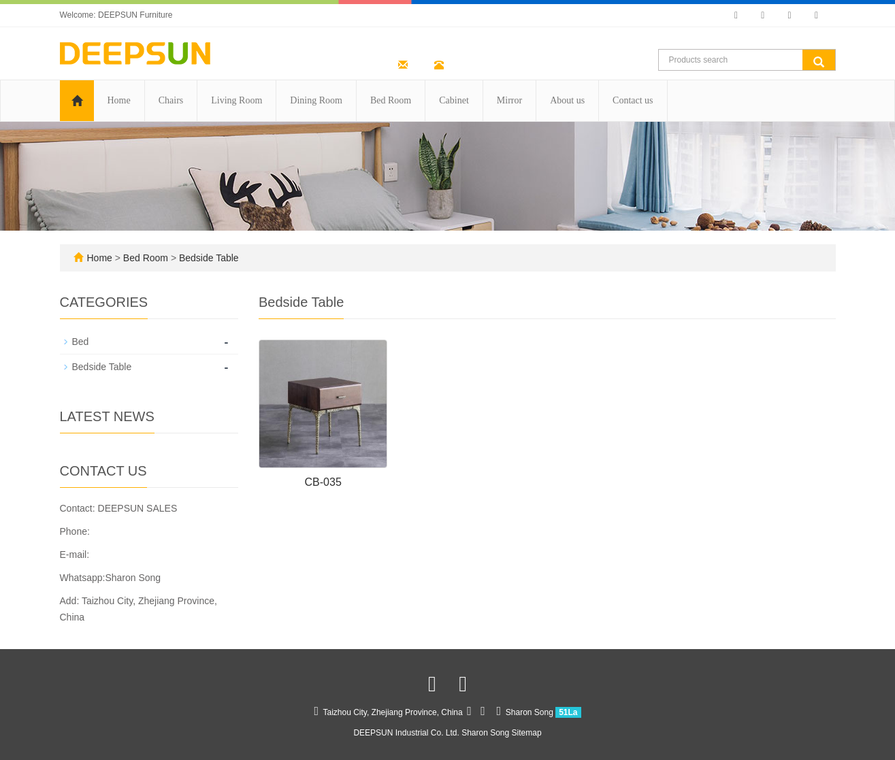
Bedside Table (207, 257)
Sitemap (527, 733)
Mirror (509, 100)
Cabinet (454, 100)
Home (119, 100)
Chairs (171, 100)
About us (567, 100)
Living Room (236, 100)
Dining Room (316, 100)
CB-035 (323, 482)
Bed (80, 341)
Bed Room (390, 100)
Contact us (633, 100)
